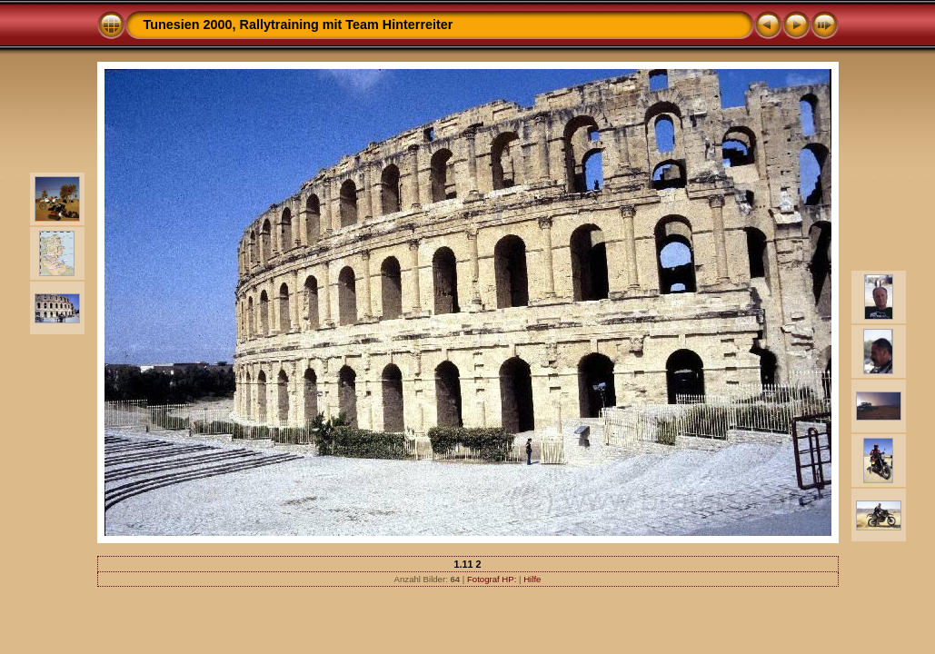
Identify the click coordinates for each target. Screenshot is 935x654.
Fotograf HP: (491, 579)
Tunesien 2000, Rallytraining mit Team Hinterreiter (298, 24)
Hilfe (532, 579)
